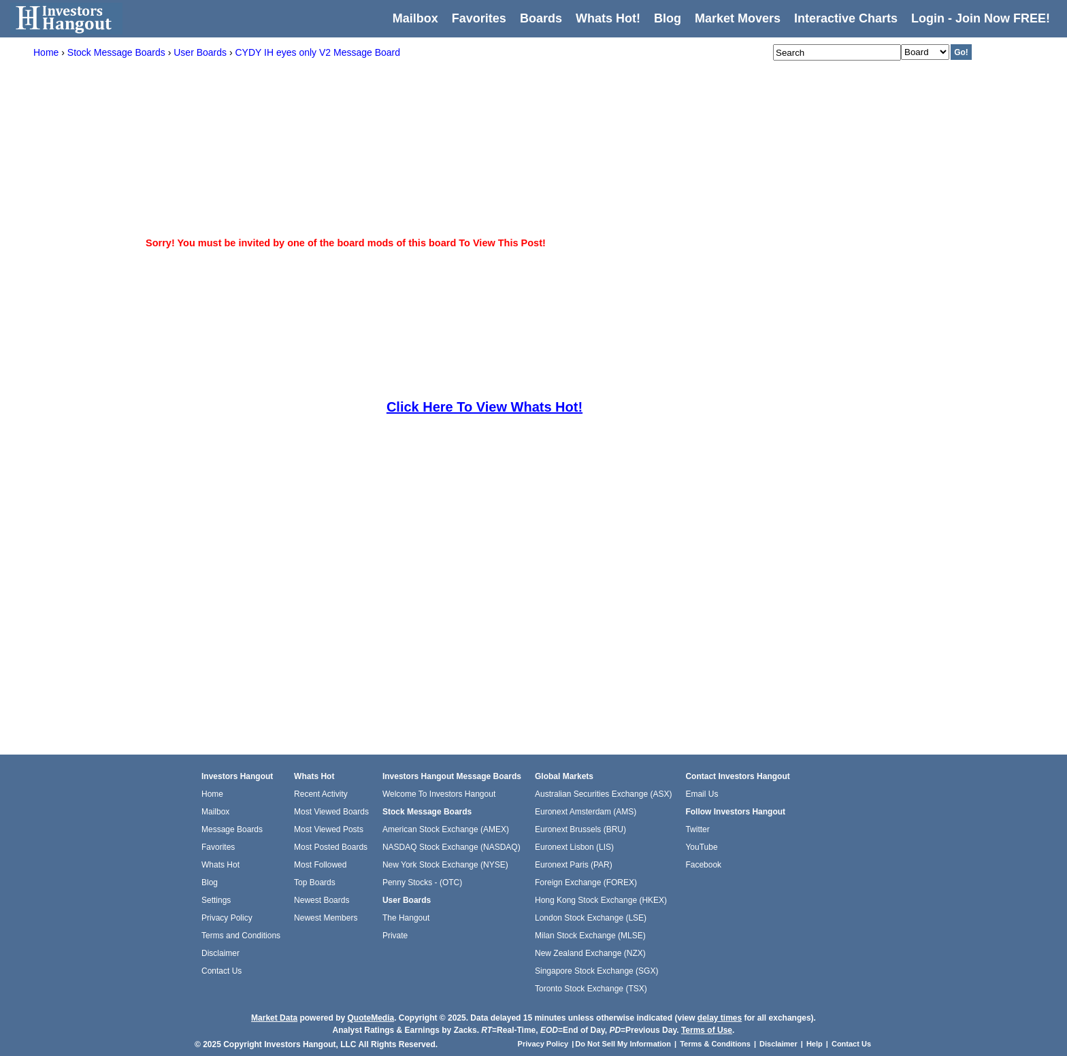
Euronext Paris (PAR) (573, 865)
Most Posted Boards (330, 847)
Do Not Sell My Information (624, 1044)
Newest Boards (321, 900)
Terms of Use (706, 1030)
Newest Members (325, 918)
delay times (719, 1018)
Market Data (274, 1018)
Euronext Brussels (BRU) (580, 829)
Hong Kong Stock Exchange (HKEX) (601, 900)
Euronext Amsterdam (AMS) (585, 811)
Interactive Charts (846, 18)
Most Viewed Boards (331, 811)
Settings (216, 900)
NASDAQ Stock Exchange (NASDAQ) (451, 847)
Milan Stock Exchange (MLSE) (590, 935)
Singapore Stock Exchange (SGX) (596, 971)
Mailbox (415, 18)
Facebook (703, 865)
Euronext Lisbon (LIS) (574, 847)
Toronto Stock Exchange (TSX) (591, 988)
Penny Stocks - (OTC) (422, 882)
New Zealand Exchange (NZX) (590, 953)
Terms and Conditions (240, 935)
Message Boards (232, 829)
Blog (209, 882)
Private (395, 935)
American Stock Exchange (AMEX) (445, 829)
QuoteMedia (370, 1018)
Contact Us (221, 971)
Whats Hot (220, 865)
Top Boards (314, 882)
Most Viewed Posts (328, 829)
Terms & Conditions (715, 1044)
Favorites (479, 18)
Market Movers (738, 18)
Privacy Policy (226, 918)
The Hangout (405, 918)
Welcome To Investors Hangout (438, 794)
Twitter (697, 829)
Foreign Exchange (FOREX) (586, 882)
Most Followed (320, 865)
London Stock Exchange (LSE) (590, 918)
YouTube (701, 847)
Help (814, 1044)
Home (212, 794)
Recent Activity (321, 794)
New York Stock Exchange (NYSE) (445, 865)
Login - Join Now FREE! (980, 18)
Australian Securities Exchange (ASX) (603, 794)
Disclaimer (220, 953)
